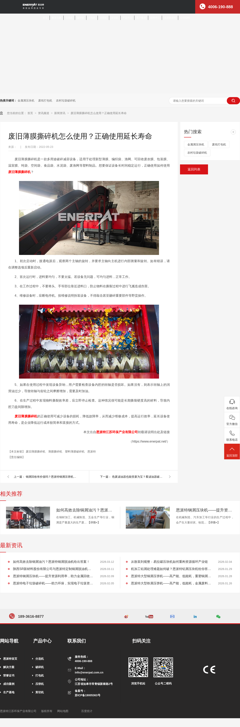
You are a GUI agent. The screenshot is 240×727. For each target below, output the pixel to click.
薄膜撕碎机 (55, 451)
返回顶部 (232, 452)
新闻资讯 (60, 113)
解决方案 (56, 17)
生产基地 (8, 692)
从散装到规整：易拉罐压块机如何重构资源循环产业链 (169, 561)
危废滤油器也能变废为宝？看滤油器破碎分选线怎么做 (138, 476)
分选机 (69, 17)
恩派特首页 (10, 658)
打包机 (92, 17)
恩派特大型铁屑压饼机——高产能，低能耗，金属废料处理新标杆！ (171, 583)
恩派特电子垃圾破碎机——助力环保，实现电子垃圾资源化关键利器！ (53, 583)
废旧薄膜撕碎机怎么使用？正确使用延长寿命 (99, 113)
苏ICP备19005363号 (87, 695)
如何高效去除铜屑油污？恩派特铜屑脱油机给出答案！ (85, 510)
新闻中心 (155, 17)
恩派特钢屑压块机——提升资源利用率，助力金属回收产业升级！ (205, 510)
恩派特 (91, 451)
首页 (45, 17)
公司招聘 (185, 17)
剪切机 (114, 17)
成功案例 (8, 683)
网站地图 (62, 711)
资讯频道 (44, 113)
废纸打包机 (45, 100)
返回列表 (194, 169)
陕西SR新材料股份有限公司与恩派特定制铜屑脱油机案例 (53, 569)
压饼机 (103, 17)
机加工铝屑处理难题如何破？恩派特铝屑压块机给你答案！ (171, 569)
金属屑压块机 (26, 100)
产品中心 (127, 17)
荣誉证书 (8, 675)
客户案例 (141, 17)
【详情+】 (93, 522)
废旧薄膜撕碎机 (36, 451)
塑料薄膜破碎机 (75, 451)
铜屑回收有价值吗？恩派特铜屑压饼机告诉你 (52, 476)
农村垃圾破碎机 (66, 100)
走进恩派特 (170, 17)
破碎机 (80, 17)
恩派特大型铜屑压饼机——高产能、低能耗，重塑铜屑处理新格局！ (171, 576)
